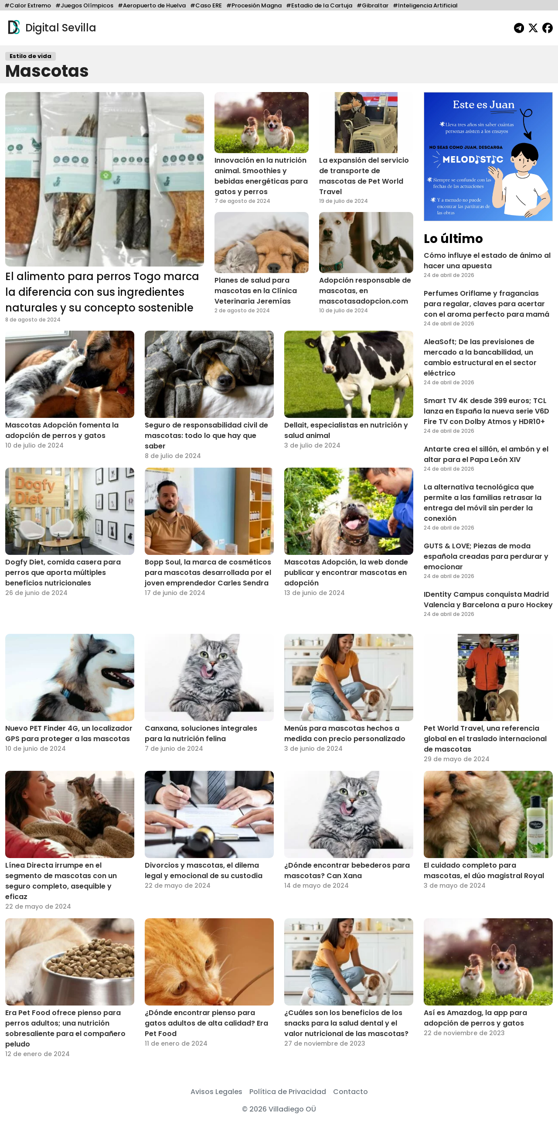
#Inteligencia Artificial (425, 5)
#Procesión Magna (254, 5)
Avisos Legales (216, 1092)
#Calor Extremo (27, 5)
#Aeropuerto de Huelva (152, 5)
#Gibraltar (372, 5)
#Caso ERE (206, 5)
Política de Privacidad (287, 1092)
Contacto (350, 1092)
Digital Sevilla (50, 28)
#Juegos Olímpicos (84, 5)
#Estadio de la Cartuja (319, 5)
